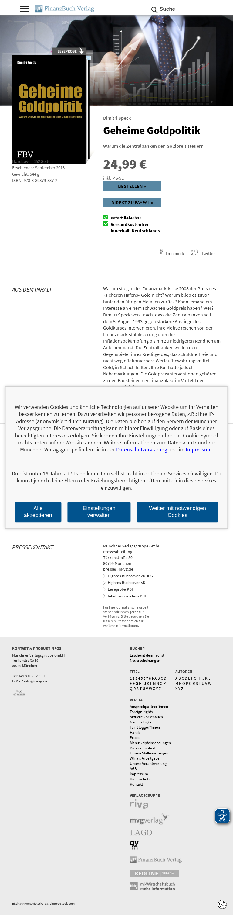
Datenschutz (140, 779)
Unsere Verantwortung (148, 763)
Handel (135, 732)
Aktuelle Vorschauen (146, 717)
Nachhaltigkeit (142, 722)
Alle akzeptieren (38, 511)
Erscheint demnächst (147, 655)
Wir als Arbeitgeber (145, 758)
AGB (133, 768)
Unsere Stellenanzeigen (149, 753)
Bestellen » (132, 186)
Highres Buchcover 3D (126, 582)
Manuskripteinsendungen (150, 742)
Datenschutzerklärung (141, 449)
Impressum (139, 773)
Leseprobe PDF (121, 589)
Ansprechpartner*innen (149, 706)
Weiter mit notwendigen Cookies (177, 511)
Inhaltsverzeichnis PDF (127, 596)
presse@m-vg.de (118, 569)
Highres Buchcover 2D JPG (130, 575)
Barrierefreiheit (142, 748)
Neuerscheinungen (145, 660)
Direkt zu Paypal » (132, 202)
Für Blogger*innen (145, 727)
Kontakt (136, 784)
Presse (135, 737)
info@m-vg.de (35, 681)
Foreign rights (141, 711)
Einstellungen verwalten (99, 511)
